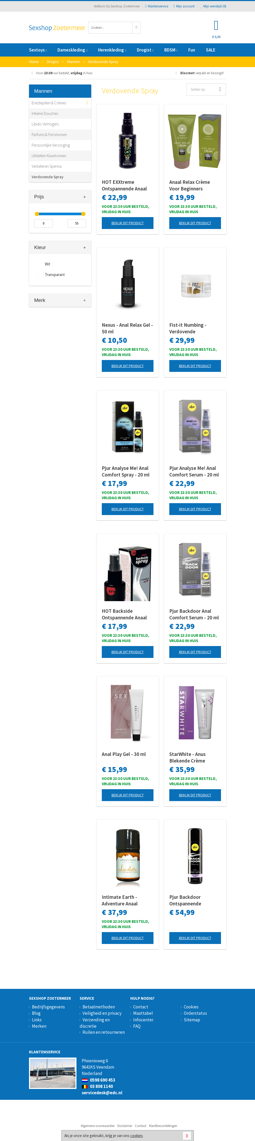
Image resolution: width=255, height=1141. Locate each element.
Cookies (191, 1007)
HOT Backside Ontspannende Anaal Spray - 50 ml (124, 614)
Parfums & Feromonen (49, 134)
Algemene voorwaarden (98, 1126)
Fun (191, 50)
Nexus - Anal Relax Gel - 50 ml (127, 328)
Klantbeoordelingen (163, 1126)
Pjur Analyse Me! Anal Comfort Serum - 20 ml (194, 471)
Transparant (55, 274)
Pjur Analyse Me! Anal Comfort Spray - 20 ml (126, 471)
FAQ (137, 1026)
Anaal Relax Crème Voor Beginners (189, 185)
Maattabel (143, 1013)
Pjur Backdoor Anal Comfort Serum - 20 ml (194, 614)
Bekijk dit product (128, 223)
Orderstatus (195, 1013)
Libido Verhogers (45, 124)
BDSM (170, 50)
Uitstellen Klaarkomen (49, 155)
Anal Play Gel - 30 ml (124, 754)
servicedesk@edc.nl (102, 1093)
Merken (39, 1026)
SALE (210, 50)
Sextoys (38, 50)
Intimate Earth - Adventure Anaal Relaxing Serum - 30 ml (127, 900)
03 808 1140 (97, 1086)
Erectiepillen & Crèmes (49, 102)
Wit (47, 263)
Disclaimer (124, 1126)
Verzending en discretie (95, 1023)
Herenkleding (112, 50)
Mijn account (184, 6)
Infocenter (143, 1020)
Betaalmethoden (99, 1007)
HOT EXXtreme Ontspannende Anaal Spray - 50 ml (124, 185)
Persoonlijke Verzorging (51, 145)
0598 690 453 (98, 1080)
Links (37, 1020)
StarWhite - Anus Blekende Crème (187, 757)
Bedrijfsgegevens (48, 1007)
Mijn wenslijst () (213, 6)
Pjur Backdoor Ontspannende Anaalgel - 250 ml (188, 900)
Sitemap (192, 1020)
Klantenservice (156, 6)
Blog (36, 1013)
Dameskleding (72, 50)
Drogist (145, 50)
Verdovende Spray (47, 176)
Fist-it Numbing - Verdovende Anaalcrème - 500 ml (191, 328)
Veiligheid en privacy (102, 1013)
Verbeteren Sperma (47, 166)
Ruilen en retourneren (104, 1032)
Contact (140, 1007)
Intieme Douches (45, 113)
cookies (136, 1135)
